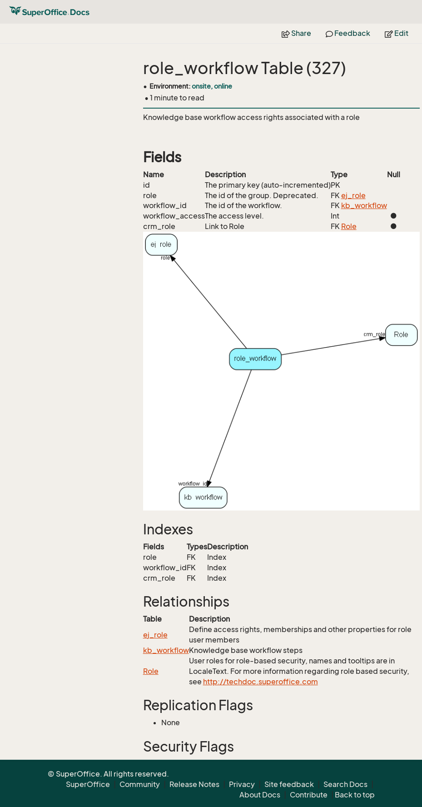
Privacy (242, 784)
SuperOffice (88, 784)
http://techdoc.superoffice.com (260, 681)
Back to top (355, 794)
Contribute (309, 794)
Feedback (348, 33)
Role (349, 226)
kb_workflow (364, 205)
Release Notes (194, 784)
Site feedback (289, 784)
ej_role (353, 195)
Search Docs (345, 784)
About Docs (259, 794)
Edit (396, 33)
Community (139, 784)
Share (296, 33)
